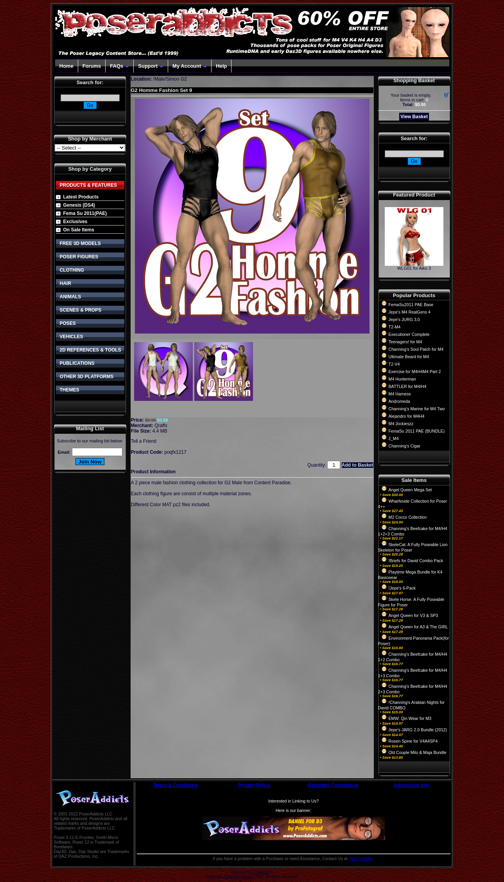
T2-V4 (394, 364)
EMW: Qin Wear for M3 (410, 718)
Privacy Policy (254, 785)
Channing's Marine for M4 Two (417, 408)
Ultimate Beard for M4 (409, 356)
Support (150, 66)
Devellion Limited (239, 877)
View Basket (414, 116)
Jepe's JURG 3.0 (404, 319)
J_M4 (394, 438)
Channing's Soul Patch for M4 (416, 349)
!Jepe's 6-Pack (402, 588)
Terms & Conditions (175, 785)
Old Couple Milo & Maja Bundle (418, 752)
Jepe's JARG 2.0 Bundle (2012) (418, 729)
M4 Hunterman (402, 379)
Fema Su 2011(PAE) (85, 213)
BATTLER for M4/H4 (408, 386)
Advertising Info (411, 785)
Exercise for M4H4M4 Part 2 (415, 371)
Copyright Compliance (333, 785)
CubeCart (261, 872)
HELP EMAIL (361, 858)
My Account (189, 66)
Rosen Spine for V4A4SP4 (413, 741)
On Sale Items (78, 230)
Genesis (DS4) (79, 205)
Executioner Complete (409, 334)
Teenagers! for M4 (405, 341)
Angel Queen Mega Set (410, 489)
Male (159, 79)
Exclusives (75, 221)
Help (221, 66)
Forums (92, 66)
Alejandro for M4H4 (407, 416)
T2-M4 (395, 327)
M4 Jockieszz (401, 423)
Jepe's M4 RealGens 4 (409, 312)
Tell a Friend (143, 441)
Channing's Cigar (404, 446)
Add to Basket (357, 465)
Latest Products (81, 197)
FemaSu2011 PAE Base (411, 304)
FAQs (119, 66)
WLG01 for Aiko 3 (414, 268)
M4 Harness (400, 393)
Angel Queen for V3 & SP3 (413, 615)
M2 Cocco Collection (408, 517)
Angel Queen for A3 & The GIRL (418, 626)
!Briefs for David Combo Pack (416, 560)
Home (66, 66)
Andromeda (399, 401)
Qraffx (160, 425)
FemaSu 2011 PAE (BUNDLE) (417, 431)
